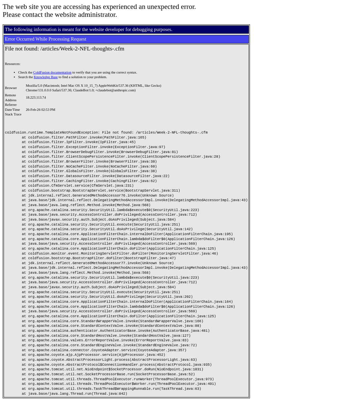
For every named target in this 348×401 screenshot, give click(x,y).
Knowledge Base (46, 77)
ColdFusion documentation (52, 72)
